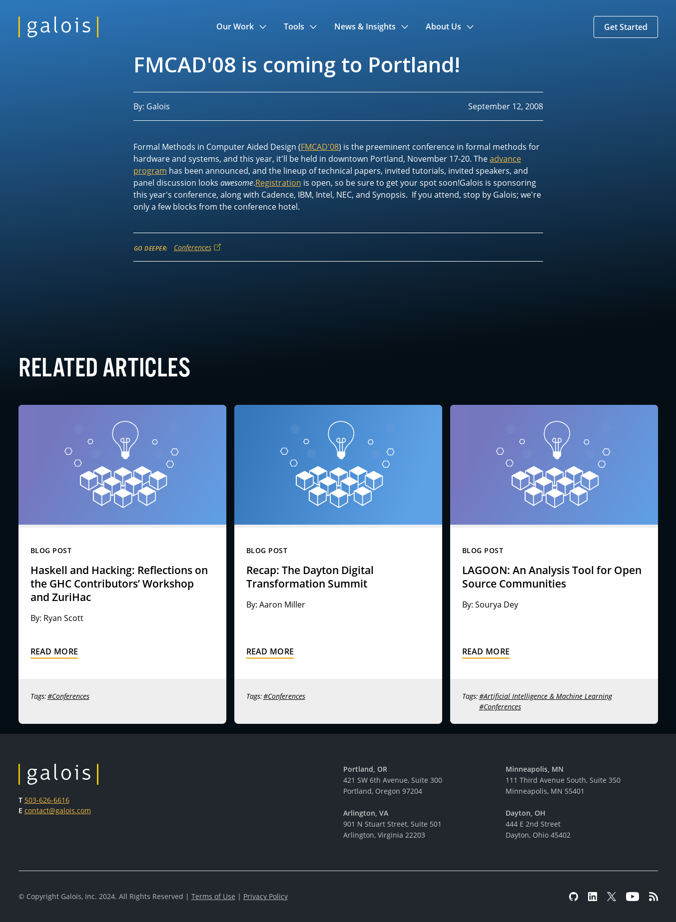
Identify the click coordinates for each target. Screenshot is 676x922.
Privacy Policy (265, 896)
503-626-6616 (46, 800)
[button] (242, 27)
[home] (58, 26)
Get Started (626, 26)
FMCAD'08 (320, 146)
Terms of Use (213, 896)
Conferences (192, 247)
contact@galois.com (57, 810)
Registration (278, 182)
